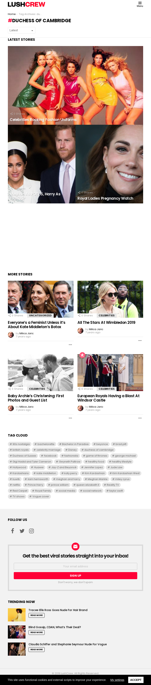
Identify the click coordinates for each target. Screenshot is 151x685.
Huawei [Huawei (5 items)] (39, 467)
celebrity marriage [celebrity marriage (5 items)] (49, 450)
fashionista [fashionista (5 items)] (71, 456)
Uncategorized (40, 315)
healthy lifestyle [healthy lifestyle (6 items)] (122, 461)
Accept (136, 679)
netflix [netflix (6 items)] (16, 485)
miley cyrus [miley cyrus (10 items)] (122, 479)
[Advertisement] (75, 236)
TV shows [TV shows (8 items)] (19, 496)
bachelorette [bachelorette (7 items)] (46, 444)
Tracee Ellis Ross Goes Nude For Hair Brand (58, 610)
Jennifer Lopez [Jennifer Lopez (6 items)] (93, 467)
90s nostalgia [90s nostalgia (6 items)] (21, 444)
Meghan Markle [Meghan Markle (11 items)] (98, 479)
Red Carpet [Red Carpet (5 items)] (20, 491)
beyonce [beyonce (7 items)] (102, 444)
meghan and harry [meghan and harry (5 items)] (68, 479)
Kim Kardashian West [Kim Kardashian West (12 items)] (126, 473)
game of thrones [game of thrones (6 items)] (96, 456)
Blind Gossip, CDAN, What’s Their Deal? (55, 627)
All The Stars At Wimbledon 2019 (106, 322)
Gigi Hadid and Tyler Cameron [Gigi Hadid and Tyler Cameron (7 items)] (32, 461)
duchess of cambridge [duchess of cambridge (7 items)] (99, 450)
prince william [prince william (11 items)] (60, 485)
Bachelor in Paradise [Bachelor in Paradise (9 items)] (75, 444)
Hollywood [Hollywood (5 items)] (19, 467)
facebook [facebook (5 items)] (50, 456)
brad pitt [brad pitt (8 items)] (121, 444)
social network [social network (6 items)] (92, 491)
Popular (82, 355)
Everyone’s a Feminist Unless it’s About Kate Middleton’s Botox (36, 324)
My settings (117, 679)
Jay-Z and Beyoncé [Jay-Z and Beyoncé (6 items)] (63, 467)
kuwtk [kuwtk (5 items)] (16, 479)
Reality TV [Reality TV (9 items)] (113, 485)
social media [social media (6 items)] (67, 491)
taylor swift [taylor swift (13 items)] (116, 491)
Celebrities (107, 315)
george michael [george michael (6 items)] (125, 456)
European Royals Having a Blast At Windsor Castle (108, 398)
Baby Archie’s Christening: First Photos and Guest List (36, 398)
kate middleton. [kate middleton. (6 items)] (47, 473)
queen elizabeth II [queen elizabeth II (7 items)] (87, 485)
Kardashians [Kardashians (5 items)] (21, 473)
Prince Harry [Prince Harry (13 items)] (35, 485)
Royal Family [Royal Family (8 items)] (43, 491)
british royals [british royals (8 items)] (21, 450)
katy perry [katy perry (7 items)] (70, 473)
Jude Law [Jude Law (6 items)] (116, 467)
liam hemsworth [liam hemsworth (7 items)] (38, 479)
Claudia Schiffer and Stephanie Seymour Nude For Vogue (68, 644)
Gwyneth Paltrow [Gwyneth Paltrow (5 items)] (69, 461)
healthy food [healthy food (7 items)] (96, 461)
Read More (36, 615)
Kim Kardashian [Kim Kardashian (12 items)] (95, 473)
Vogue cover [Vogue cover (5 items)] (40, 496)
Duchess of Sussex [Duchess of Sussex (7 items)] (24, 456)
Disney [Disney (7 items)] (72, 450)
